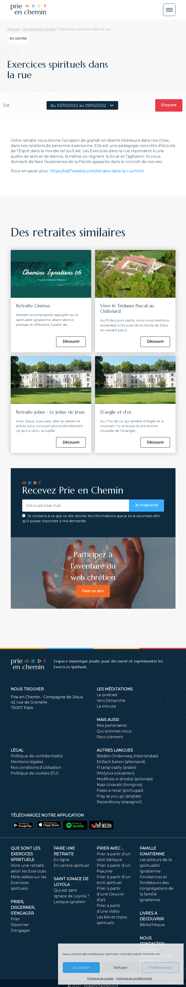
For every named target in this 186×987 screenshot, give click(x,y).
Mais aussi (108, 719)
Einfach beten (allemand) (121, 761)
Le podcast (107, 695)
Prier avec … (110, 848)
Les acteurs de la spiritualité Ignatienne (156, 865)
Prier (15, 919)
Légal (17, 750)
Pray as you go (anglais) (119, 796)
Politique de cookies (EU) (34, 773)
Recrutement (110, 737)
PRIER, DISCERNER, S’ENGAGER (23, 908)
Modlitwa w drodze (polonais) (125, 779)
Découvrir (71, 341)
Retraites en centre (39, 29)
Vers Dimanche (111, 700)
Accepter (81, 967)
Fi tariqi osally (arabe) (116, 767)
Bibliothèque (152, 924)
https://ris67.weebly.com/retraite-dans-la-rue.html (97, 171)
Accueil (13, 29)
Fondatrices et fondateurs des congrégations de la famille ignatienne (156, 888)
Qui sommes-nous (114, 731)
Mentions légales (27, 761)
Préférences (160, 967)
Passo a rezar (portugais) (120, 790)
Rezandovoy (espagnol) (119, 802)
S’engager (20, 930)
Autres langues (115, 750)
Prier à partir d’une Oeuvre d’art (110, 894)
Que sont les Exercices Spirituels (25, 854)
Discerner (20, 924)
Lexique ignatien (69, 902)
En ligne (61, 859)
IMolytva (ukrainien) (116, 773)
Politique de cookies (100, 978)
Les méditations (115, 689)
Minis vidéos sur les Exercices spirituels (28, 883)
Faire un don (93, 591)
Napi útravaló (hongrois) (120, 784)
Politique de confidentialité (134, 978)
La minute (106, 706)
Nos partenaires (112, 725)
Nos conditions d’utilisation (36, 767)
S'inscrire (168, 105)
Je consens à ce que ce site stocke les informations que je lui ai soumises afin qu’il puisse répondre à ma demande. (91, 518)
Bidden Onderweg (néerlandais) (127, 756)
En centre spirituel (71, 865)
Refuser (121, 967)
